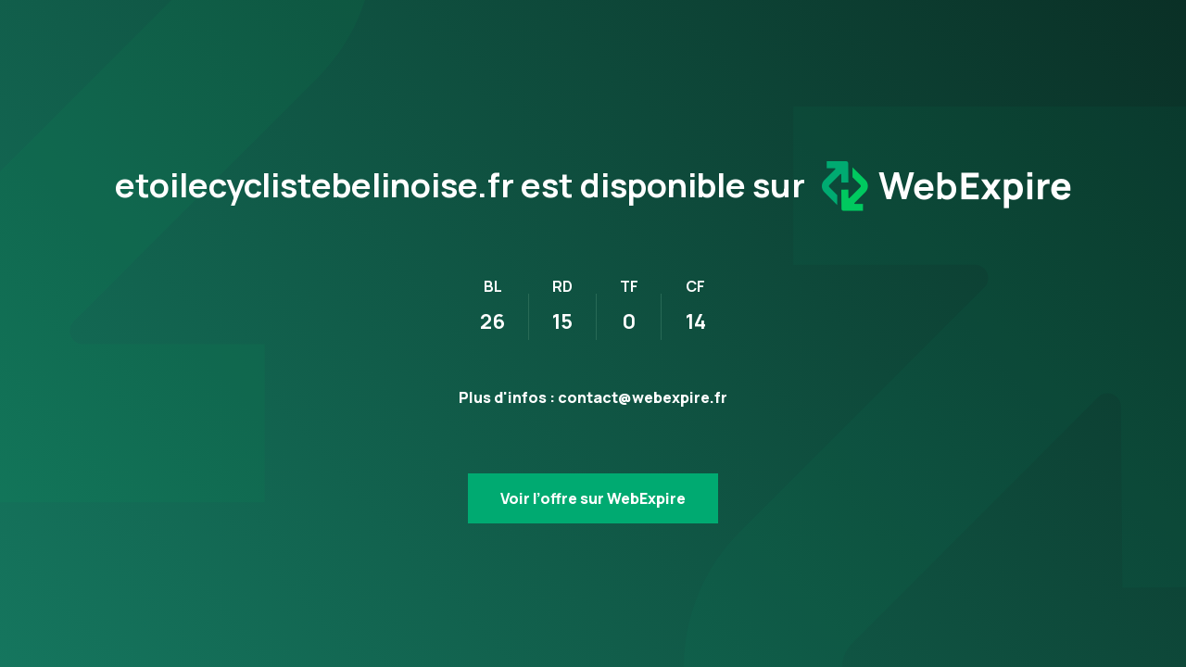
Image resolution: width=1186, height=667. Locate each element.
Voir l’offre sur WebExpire (593, 498)
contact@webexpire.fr (642, 397)
